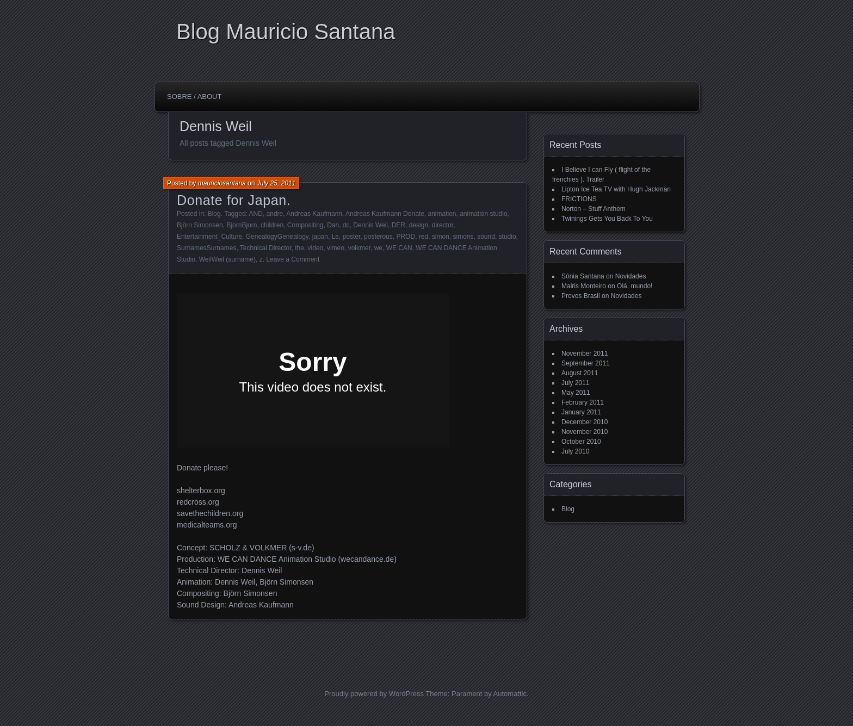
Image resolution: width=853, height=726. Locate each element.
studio (507, 236)
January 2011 (581, 412)
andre (275, 214)
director (442, 225)
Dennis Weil (370, 225)
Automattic (510, 694)
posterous (378, 236)
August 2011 (579, 373)
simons (463, 236)
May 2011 (575, 392)
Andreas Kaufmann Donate (384, 214)
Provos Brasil (580, 296)
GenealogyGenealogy (277, 236)
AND (256, 214)
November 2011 (584, 353)
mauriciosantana (222, 183)
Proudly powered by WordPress (374, 694)
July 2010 (575, 451)
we (378, 248)
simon (440, 236)
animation (442, 214)
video (316, 248)
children (272, 225)
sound (486, 236)
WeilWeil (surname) (227, 259)
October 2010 (581, 441)
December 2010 (584, 422)
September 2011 (585, 363)
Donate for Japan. (233, 200)
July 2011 (575, 383)
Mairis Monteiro (583, 286)
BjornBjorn (241, 225)
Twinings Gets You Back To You (607, 218)
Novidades (630, 276)
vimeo (335, 248)
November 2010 (584, 432)
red (423, 236)
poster (352, 236)
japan (320, 236)
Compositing (305, 225)
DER (398, 225)
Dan (333, 225)
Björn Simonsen (200, 225)
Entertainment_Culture (209, 236)
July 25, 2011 (276, 183)
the (299, 248)
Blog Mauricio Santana (285, 32)
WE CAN (399, 248)
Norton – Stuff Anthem (593, 209)
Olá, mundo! (634, 286)
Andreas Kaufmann (314, 214)
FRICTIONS (579, 199)
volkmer (359, 248)
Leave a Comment (292, 259)
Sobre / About (194, 96)
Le (335, 236)
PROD (405, 236)
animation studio (483, 214)
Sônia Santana (582, 276)
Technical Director (266, 248)
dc (346, 225)
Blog (214, 214)
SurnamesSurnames (206, 248)
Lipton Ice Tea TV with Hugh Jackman (616, 189)
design (418, 225)
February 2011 (582, 402)
